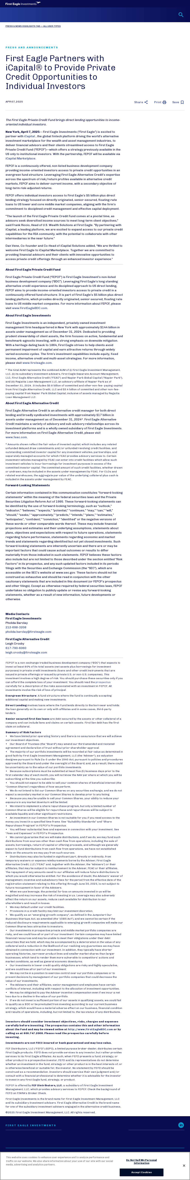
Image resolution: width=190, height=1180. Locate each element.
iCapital (30, 136)
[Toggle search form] (181, 14)
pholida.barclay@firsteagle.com (28, 631)
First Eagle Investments (31, 1125)
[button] (141, 102)
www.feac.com (16, 437)
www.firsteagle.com (37, 363)
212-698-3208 (16, 627)
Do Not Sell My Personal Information (141, 1161)
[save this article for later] (178, 102)
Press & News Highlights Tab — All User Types (33, 26)
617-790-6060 (16, 648)
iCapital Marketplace (20, 158)
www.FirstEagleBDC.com (29, 308)
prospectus (103, 682)
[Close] (184, 1166)
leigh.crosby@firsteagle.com (26, 652)
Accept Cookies (141, 1172)
